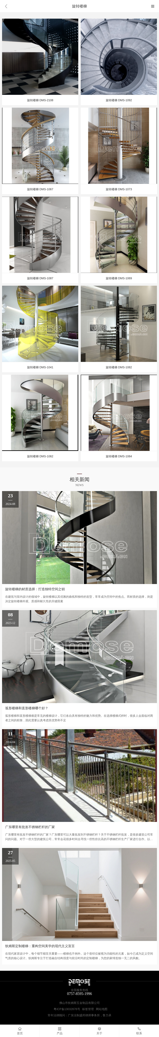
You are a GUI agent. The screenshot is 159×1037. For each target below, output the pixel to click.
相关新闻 (79, 479)
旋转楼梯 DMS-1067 (40, 189)
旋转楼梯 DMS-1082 (119, 367)
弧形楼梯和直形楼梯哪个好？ (26, 708)
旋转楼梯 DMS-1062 (40, 456)
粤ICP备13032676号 (67, 1009)
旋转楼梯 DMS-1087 (40, 278)
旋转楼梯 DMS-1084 (119, 456)
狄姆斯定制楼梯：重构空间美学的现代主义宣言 (40, 946)
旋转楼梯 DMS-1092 (119, 100)
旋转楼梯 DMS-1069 (119, 278)
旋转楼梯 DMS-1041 (40, 367)
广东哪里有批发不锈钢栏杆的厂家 (30, 827)
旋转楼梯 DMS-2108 (40, 100)
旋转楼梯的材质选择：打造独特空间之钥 (35, 589)
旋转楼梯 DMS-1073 (119, 189)
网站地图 (101, 1009)
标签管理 (88, 1009)
